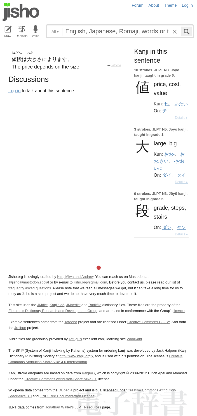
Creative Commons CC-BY (148, 322)
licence (179, 311)
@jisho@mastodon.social (28, 282)
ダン (166, 227)
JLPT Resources (88, 407)
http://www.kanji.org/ (76, 356)
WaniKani (134, 339)
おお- (169, 154)
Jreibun (20, 328)
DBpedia (65, 390)
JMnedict (73, 305)
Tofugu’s (75, 339)
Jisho (21, 12)
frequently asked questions (29, 288)
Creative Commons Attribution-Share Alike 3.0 (61, 379)
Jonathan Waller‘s (59, 407)
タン (181, 227)
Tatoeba (116, 65)
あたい (181, 104)
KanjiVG (88, 373)
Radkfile (94, 305)
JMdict (42, 305)
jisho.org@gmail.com (90, 282)
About (154, 5)
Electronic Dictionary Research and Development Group (52, 311)
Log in (187, 5)
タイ (181, 175)
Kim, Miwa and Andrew (75, 277)
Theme (170, 5)
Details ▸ (181, 118)
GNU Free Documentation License (67, 396)
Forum (138, 5)
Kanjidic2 (57, 305)
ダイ (166, 175)
